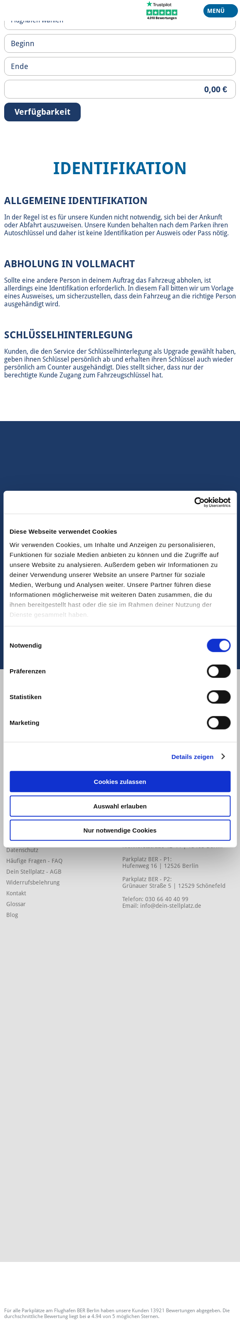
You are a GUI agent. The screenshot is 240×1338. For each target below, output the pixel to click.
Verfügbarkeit (42, 112)
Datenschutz (22, 850)
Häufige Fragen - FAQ (34, 861)
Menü (217, 12)
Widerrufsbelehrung (32, 882)
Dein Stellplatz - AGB (34, 871)
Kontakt (16, 893)
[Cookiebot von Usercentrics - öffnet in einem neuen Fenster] (194, 502)
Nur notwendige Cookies (120, 830)
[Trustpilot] (162, 10)
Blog (12, 915)
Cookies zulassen (120, 781)
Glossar (16, 904)
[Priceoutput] (120, 89)
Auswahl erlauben (119, 805)
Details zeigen (192, 756)
